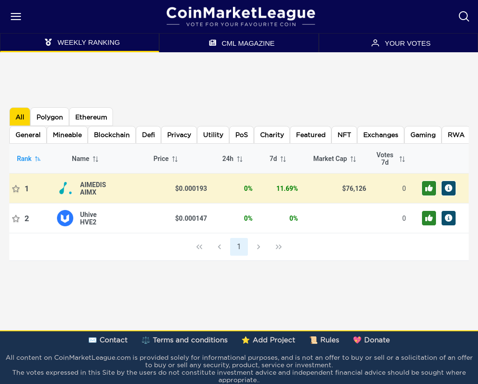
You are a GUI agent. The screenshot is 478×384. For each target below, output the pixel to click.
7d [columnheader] (278, 158)
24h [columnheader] (232, 158)
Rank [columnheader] (29, 158)
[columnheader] (389, 159)
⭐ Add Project (268, 340)
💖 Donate (371, 340)
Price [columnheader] (166, 158)
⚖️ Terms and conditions (184, 340)
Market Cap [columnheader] (335, 158)
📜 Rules (324, 340)
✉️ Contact (107, 340)
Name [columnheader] (85, 158)
